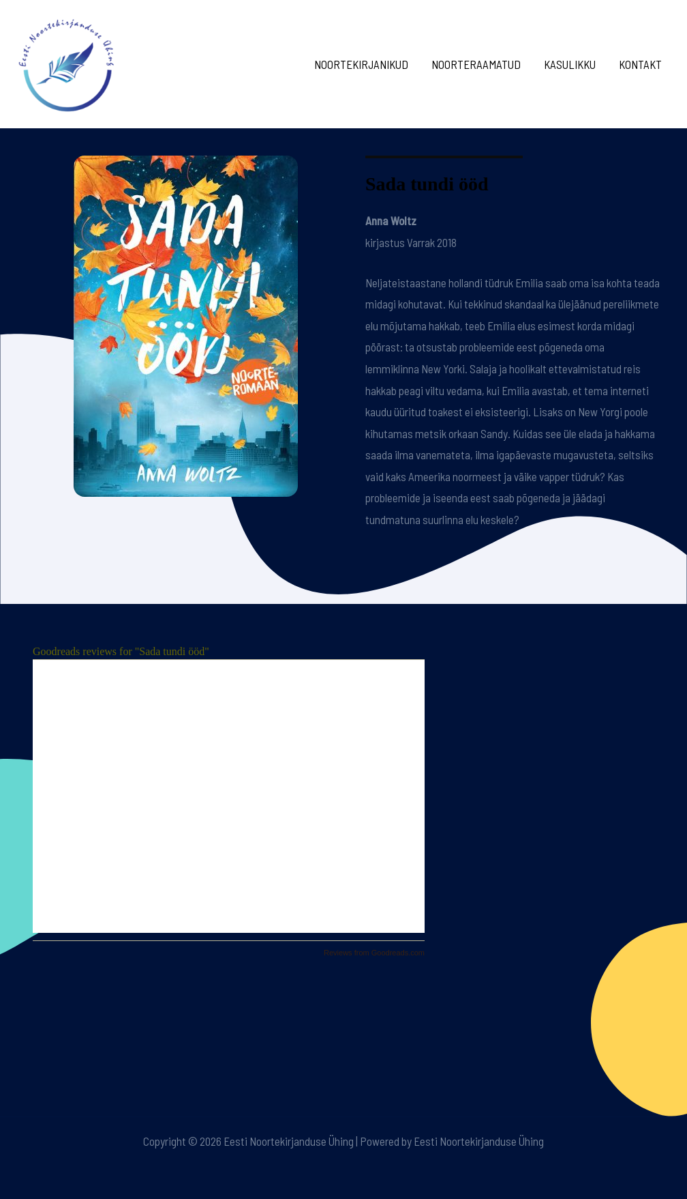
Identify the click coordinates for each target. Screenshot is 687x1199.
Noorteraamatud (476, 64)
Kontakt (640, 64)
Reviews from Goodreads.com (374, 953)
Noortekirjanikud (361, 64)
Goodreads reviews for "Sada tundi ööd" (121, 651)
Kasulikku (570, 64)
